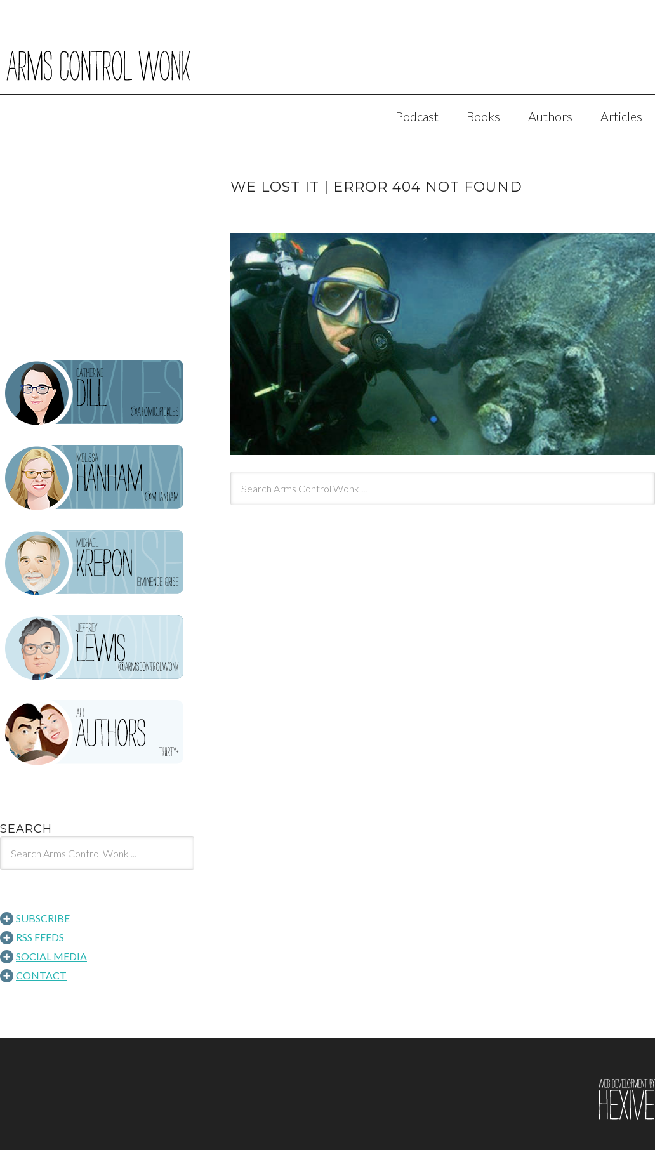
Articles (621, 116)
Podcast (417, 116)
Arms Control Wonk (327, 56)
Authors (550, 116)
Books (483, 116)
